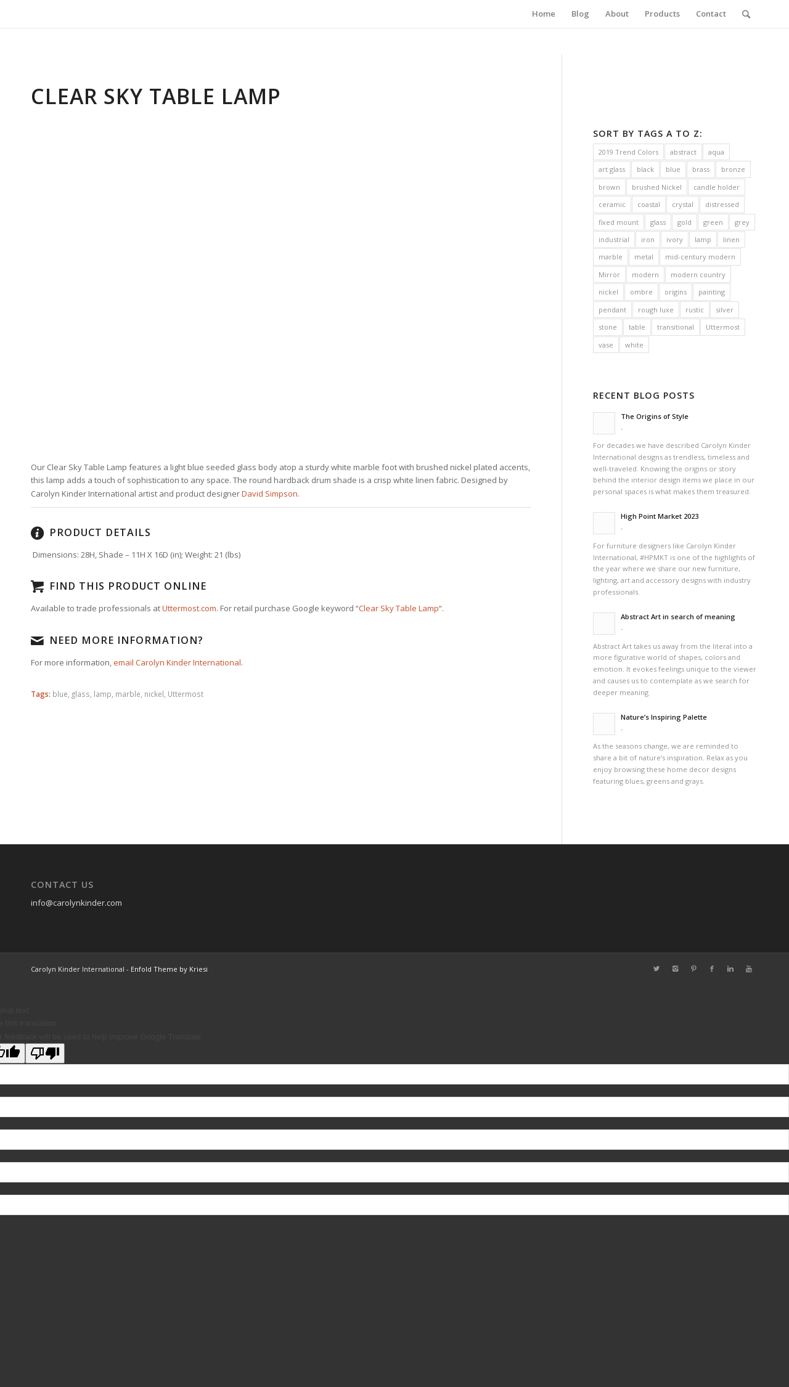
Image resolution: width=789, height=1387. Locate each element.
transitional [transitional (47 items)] (675, 326)
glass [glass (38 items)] (658, 222)
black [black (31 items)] (645, 169)
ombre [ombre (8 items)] (641, 291)
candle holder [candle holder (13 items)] (716, 187)
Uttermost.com (189, 608)
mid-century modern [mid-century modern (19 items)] (700, 256)
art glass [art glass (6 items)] (612, 169)
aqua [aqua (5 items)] (716, 152)
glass (81, 694)
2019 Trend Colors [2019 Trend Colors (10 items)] (628, 152)
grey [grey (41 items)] (742, 222)
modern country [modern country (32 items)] (698, 274)
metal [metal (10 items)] (643, 256)
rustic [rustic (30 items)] (694, 309)
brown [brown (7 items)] (609, 187)
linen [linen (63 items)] (731, 239)
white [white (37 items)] (634, 344)
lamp (103, 694)
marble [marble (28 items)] (611, 256)
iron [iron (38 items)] (648, 239)
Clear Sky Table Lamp (399, 608)
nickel (154, 694)
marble (128, 694)
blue (60, 694)
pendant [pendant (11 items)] (612, 309)
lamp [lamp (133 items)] (703, 239)
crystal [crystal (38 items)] (682, 204)
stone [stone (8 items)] (608, 326)
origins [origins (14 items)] (675, 291)
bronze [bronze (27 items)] (733, 169)
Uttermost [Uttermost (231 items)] (723, 326)
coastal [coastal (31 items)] (648, 204)
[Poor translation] (45, 1053)
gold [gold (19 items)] (684, 222)
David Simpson (270, 493)
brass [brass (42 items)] (700, 169)
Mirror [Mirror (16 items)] (609, 274)
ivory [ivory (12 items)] (674, 239)
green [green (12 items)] (713, 222)
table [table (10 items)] (637, 326)
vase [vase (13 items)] (606, 344)
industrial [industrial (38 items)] (614, 239)
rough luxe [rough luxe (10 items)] (656, 309)
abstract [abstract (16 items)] (683, 152)
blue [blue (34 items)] (673, 169)
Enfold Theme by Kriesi (169, 969)
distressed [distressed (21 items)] (722, 204)
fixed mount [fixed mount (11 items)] (619, 222)
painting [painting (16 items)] (711, 291)
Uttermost (185, 694)
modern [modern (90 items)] (645, 274)
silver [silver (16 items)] (725, 309)
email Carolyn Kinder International (177, 662)
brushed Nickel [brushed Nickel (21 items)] (657, 187)
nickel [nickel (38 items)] (608, 291)
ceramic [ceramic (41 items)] (612, 204)
